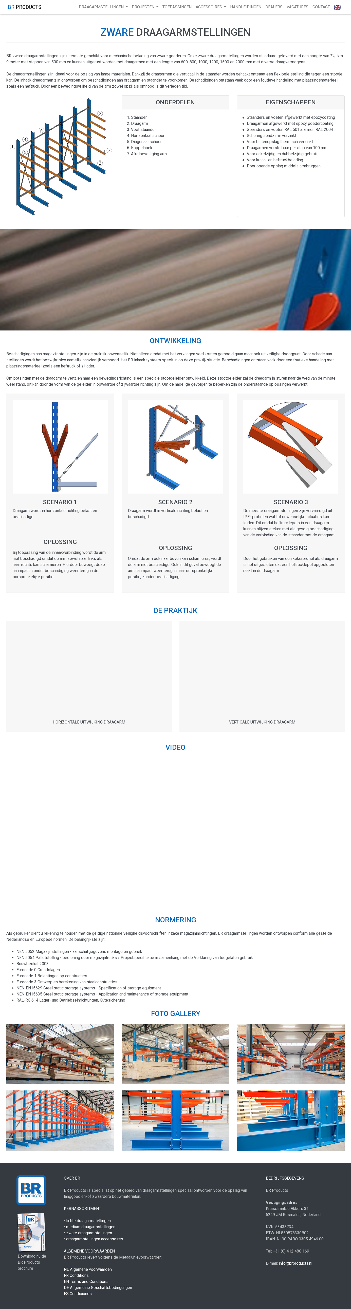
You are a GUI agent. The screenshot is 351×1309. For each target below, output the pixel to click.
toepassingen (177, 7)
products (24, 7)
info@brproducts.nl (295, 1263)
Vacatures (297, 7)
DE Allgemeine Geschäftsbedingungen (98, 1287)
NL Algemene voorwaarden (88, 1269)
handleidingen (245, 7)
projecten (143, 7)
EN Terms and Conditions (86, 1281)
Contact (321, 7)
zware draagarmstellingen (89, 1232)
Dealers (274, 7)
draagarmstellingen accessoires (94, 1239)
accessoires (209, 7)
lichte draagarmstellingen (88, 1220)
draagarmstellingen (102, 7)
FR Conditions (76, 1275)
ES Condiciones (78, 1293)
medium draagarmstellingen (90, 1226)
